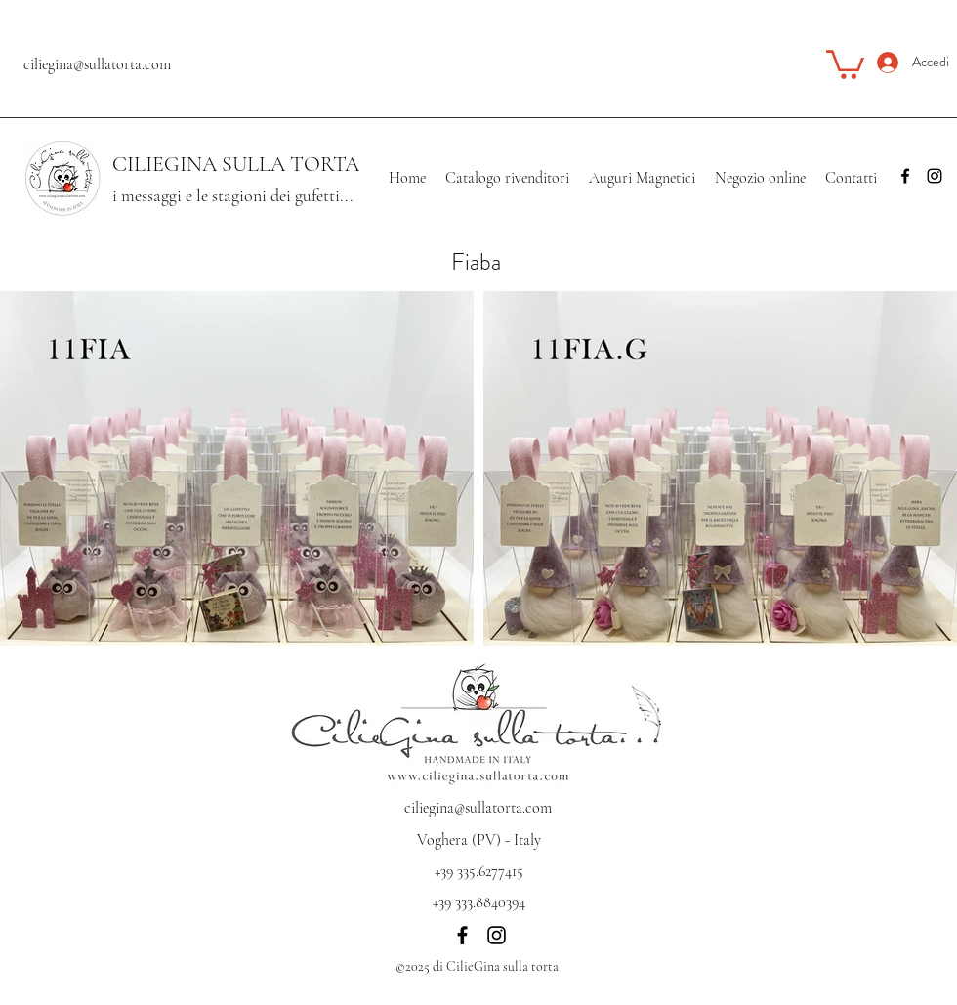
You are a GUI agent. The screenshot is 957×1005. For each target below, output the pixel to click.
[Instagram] (934, 176)
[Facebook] (905, 176)
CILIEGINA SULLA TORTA (235, 164)
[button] (845, 63)
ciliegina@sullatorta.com (97, 64)
